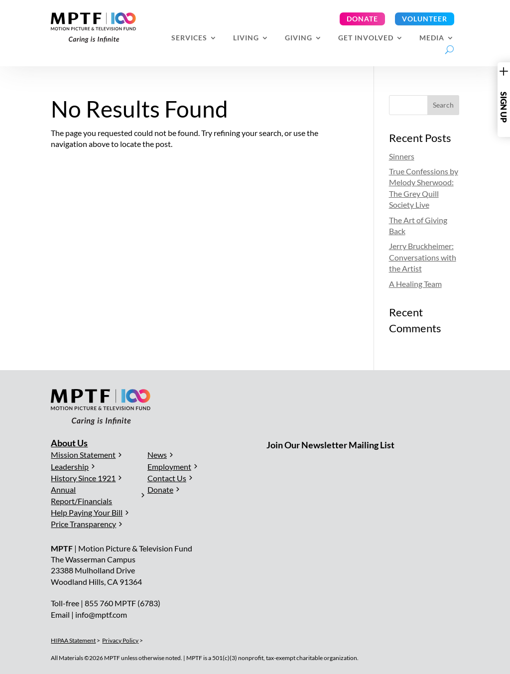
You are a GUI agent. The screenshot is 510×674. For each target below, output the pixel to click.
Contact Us (166, 478)
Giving (298, 38)
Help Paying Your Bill (87, 512)
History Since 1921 (83, 478)
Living (246, 38)
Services (189, 38)
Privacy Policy (120, 640)
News (157, 454)
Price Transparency (83, 524)
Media (431, 38)
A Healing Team (415, 283)
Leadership (70, 466)
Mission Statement (83, 454)
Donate (362, 18)
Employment (169, 466)
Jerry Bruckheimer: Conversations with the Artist (422, 257)
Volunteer (424, 18)
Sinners (401, 156)
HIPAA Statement (73, 640)
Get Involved (365, 38)
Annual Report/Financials (81, 495)
